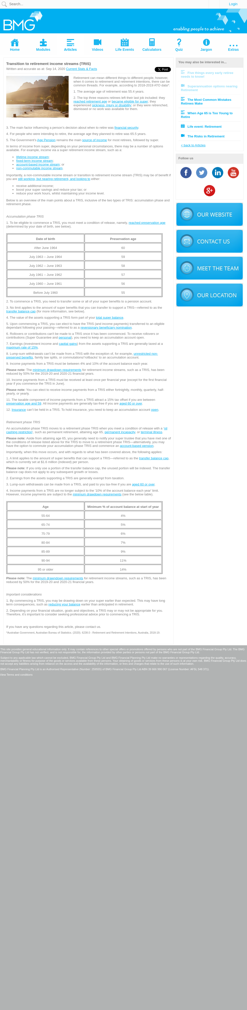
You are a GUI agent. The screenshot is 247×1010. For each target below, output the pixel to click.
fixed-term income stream (34, 161)
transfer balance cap (21, 311)
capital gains (68, 344)
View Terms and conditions (16, 674)
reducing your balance (64, 604)
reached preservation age (147, 223)
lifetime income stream (32, 157)
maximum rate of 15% (22, 347)
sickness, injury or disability (111, 105)
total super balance (109, 317)
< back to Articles (193, 145)
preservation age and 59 (23, 403)
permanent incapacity (120, 432)
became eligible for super (130, 101)
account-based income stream (38, 164)
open (154, 410)
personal (65, 337)
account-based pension (136, 446)
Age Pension (46, 140)
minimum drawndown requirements (58, 578)
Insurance (19, 410)
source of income (94, 140)
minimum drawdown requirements (57, 370)
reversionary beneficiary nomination (106, 327)
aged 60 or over (131, 403)
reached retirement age (90, 101)
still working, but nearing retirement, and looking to (54, 179)
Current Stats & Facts (81, 69)
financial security (126, 127)
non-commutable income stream (39, 168)
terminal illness (151, 432)
